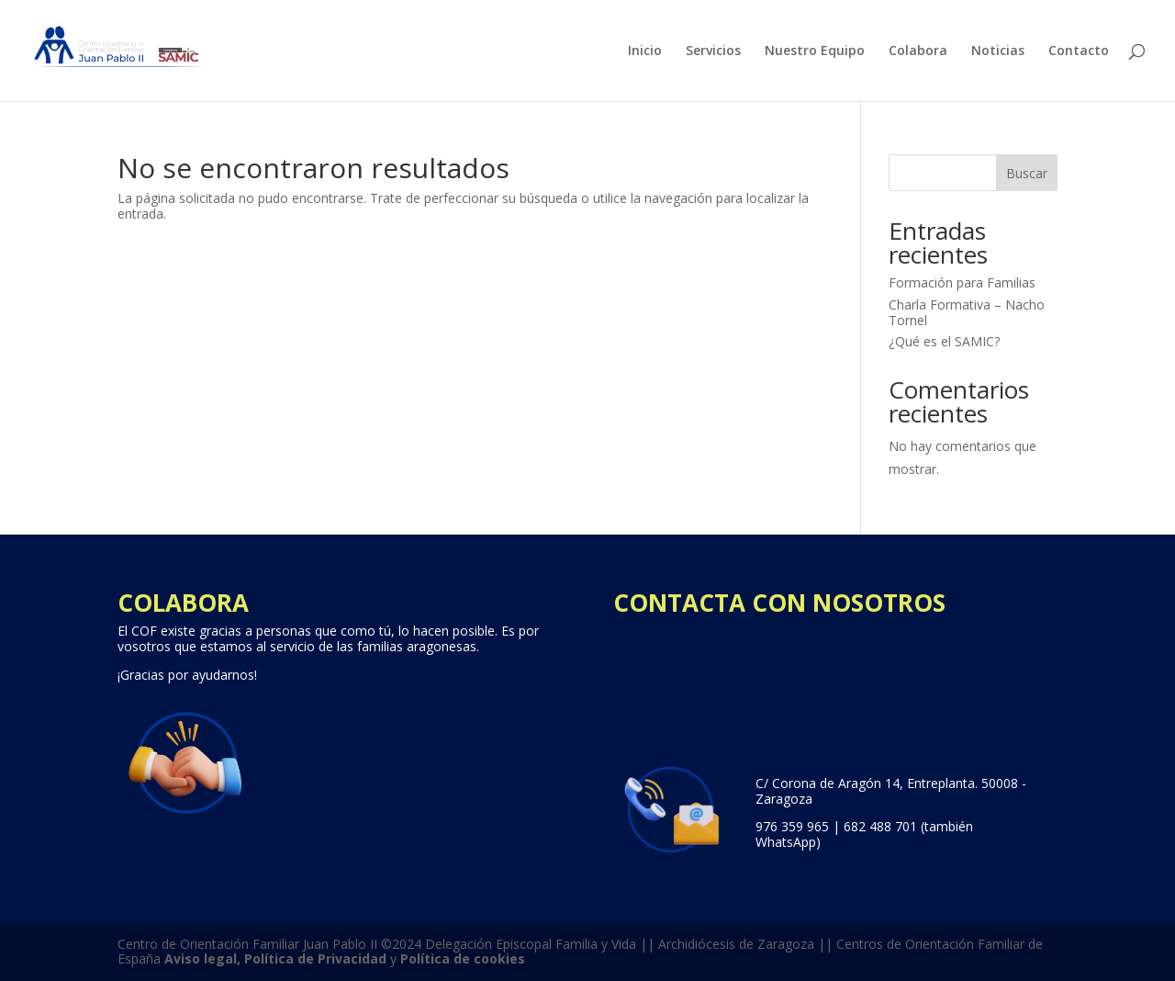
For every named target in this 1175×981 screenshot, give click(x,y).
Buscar (1026, 173)
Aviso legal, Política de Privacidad (275, 958)
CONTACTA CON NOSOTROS (779, 602)
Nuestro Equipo (815, 51)
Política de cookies (462, 958)
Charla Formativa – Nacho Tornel (967, 312)
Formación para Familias (962, 282)
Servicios (713, 51)
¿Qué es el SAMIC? (944, 341)
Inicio (645, 51)
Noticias (997, 51)
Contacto (1078, 51)
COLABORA (183, 602)
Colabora (918, 51)
